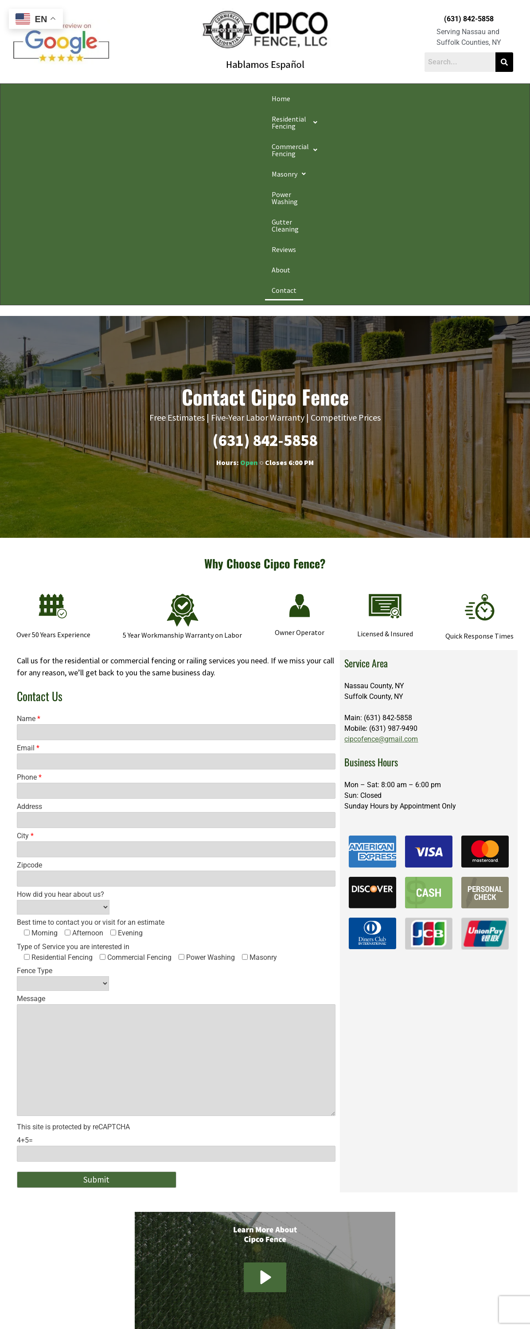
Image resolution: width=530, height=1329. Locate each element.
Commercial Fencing (183, 98)
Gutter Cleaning (363, 98)
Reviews (413, 98)
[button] (100, 98)
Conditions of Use (249, 1308)
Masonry (249, 98)
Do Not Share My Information (189, 1308)
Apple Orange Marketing (463, 1319)
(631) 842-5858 (469, 19)
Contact (483, 98)
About (448, 98)
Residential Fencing (100, 98)
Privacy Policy (133, 1308)
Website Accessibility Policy (381, 1308)
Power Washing (302, 98)
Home (43, 98)
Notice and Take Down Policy (309, 1308)
